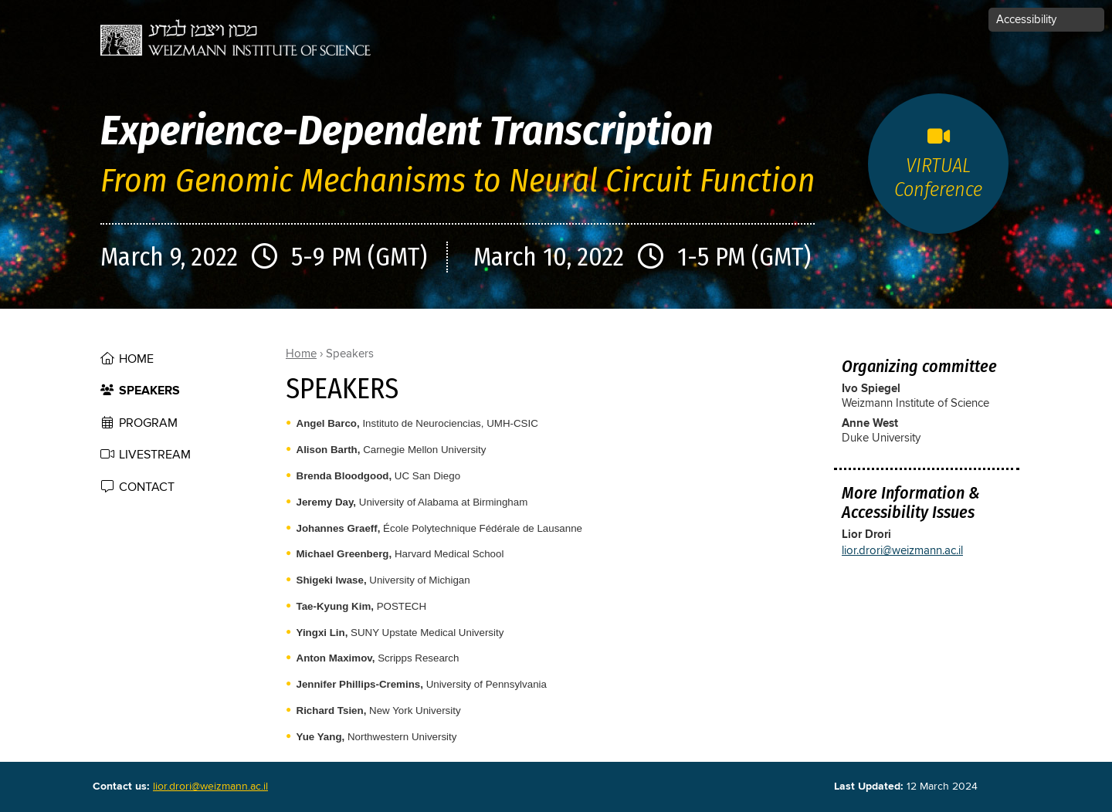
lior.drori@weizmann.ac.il (902, 550)
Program (148, 423)
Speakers (149, 391)
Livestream (155, 454)
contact (147, 487)
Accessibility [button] (1026, 19)
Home (136, 359)
